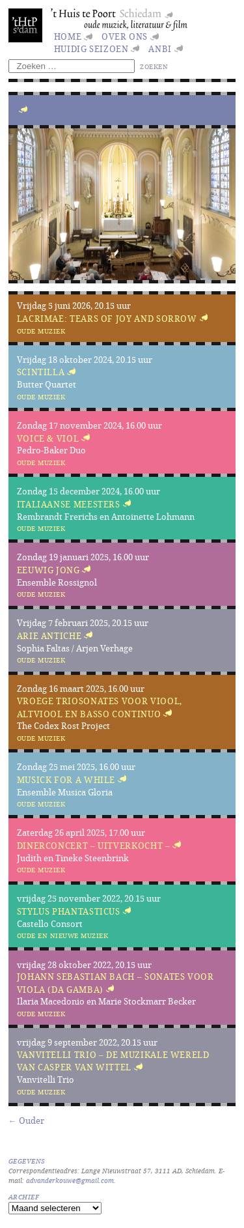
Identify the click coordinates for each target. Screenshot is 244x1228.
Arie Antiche (49, 636)
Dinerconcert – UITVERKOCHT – (93, 845)
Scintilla (41, 372)
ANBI (160, 49)
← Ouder (26, 1120)
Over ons (125, 36)
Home (68, 36)
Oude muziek (41, 331)
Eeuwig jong (48, 570)
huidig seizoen (91, 49)
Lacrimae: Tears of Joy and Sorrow (107, 318)
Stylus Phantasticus (68, 911)
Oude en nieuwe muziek (63, 935)
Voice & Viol (48, 438)
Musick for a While (66, 780)
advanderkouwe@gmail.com (70, 1180)
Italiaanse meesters (68, 504)
